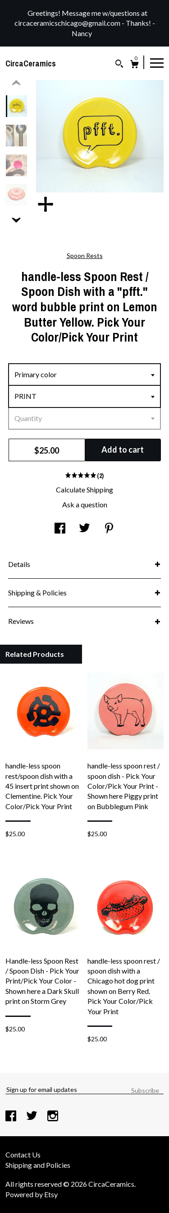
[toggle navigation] (157, 62)
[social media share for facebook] (60, 529)
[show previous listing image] (16, 83)
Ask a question (84, 504)
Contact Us (23, 1154)
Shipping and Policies (37, 1165)
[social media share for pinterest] (109, 529)
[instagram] (52, 1116)
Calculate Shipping (84, 489)
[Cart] (134, 65)
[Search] (119, 65)
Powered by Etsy (31, 1194)
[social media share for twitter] (84, 529)
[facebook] (11, 1116)
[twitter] (32, 1116)
